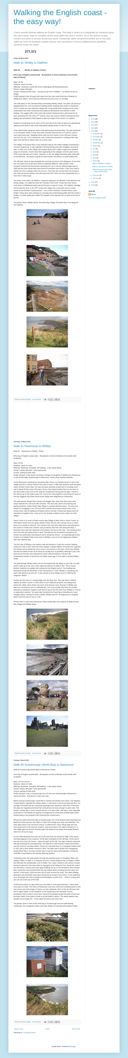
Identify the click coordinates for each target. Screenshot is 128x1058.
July (94, 149)
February (96, 175)
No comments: (37, 399)
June (95, 152)
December (96, 134)
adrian (93, 194)
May (94, 155)
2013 (93, 128)
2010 (93, 185)
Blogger (73, 1046)
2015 (93, 122)
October (96, 140)
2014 (93, 125)
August (95, 146)
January (96, 178)
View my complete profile (97, 198)
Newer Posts (18, 1029)
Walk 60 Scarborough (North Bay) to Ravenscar (44, 764)
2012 (93, 131)
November (96, 137)
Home (48, 1029)
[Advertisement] (47, 421)
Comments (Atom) (29, 1033)
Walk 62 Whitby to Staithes (30, 62)
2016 (93, 119)
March (95, 161)
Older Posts (76, 1029)
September (97, 143)
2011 (93, 182)
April (94, 158)
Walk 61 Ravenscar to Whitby (32, 446)
